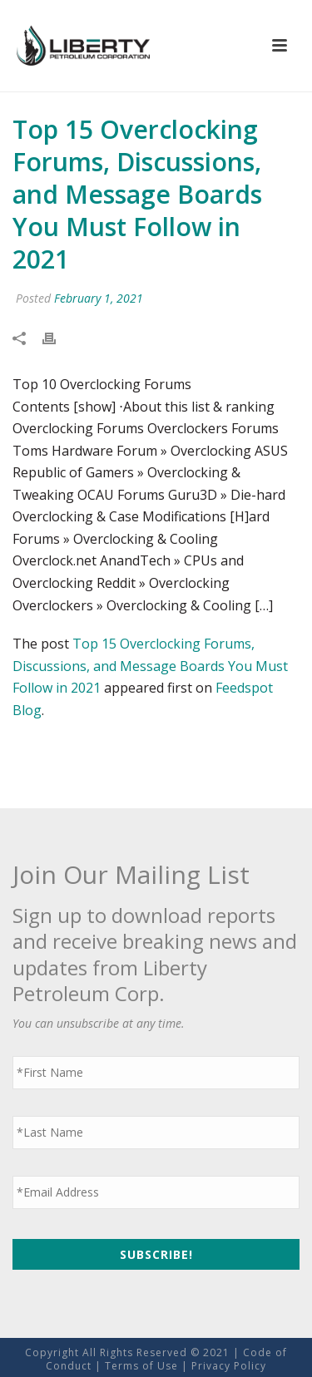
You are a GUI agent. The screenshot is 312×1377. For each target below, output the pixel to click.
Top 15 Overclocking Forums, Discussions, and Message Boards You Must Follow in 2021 (150, 665)
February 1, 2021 (98, 298)
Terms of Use (141, 1366)
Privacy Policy (228, 1366)
